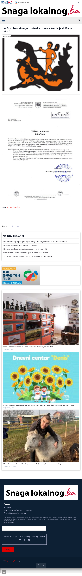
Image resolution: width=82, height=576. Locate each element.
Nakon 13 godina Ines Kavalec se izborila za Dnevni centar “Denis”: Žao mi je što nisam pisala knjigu (38, 405)
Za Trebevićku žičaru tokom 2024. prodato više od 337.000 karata (27, 256)
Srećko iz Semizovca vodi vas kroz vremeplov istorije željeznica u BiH (28, 347)
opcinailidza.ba (13, 207)
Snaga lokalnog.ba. (10, 561)
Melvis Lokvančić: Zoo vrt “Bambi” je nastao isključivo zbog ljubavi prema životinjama (33, 464)
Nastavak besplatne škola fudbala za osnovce (20, 245)
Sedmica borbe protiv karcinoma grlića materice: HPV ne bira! (25, 253)
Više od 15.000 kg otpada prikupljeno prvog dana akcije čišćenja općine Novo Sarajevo (35, 241)
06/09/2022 (7, 36)
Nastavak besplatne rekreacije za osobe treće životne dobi (25, 249)
